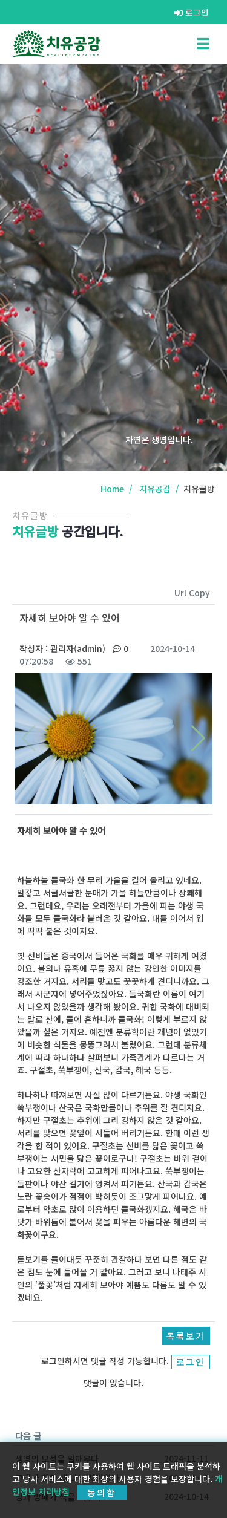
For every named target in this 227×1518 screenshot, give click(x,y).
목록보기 (185, 1335)
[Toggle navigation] (203, 43)
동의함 (101, 1492)
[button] (198, 738)
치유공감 (155, 489)
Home (112, 489)
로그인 (191, 12)
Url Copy (192, 593)
